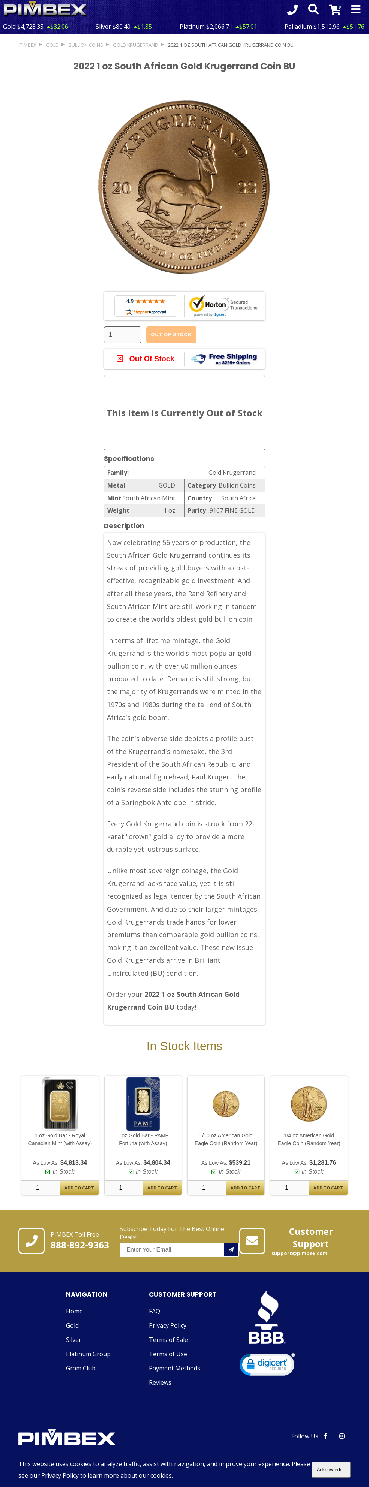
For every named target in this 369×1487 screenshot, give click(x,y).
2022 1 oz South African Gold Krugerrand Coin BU (231, 45)
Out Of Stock (171, 334)
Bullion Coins (86, 45)
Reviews (160, 1383)
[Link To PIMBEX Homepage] (45, 9)
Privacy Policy (167, 1326)
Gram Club (81, 1368)
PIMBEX (28, 45)
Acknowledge (331, 1469)
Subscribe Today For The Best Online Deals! (179, 1241)
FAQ (154, 1311)
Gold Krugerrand (135, 45)
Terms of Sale (168, 1340)
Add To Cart (79, 1188)
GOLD (52, 45)
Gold (72, 1326)
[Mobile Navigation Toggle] (356, 9)
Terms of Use (168, 1354)
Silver (73, 1340)
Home (74, 1311)
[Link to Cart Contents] (335, 9)
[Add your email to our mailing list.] (232, 1250)
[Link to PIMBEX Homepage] (84, 1438)
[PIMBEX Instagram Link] (342, 1436)
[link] (267, 1366)
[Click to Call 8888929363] (292, 9)
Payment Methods (174, 1368)
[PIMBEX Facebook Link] (325, 1436)
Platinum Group (88, 1354)
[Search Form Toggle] (313, 9)
